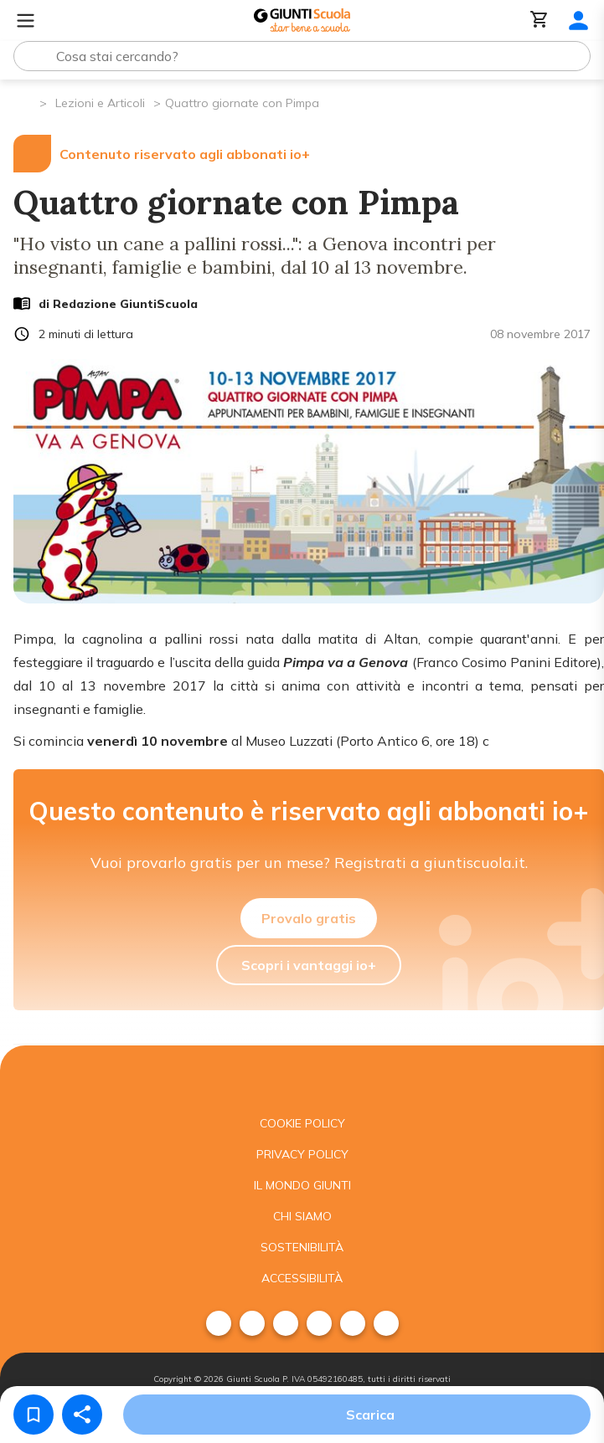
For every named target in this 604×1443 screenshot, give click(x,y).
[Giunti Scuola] (302, 20)
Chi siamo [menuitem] (302, 1216)
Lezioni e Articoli (100, 102)
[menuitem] (218, 1323)
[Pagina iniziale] (25, 101)
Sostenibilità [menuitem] (302, 1247)
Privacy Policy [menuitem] (302, 1154)
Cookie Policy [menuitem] (302, 1123)
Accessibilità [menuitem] (302, 1278)
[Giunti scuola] (302, 1076)
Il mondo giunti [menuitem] (302, 1185)
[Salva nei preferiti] (33, 1414)
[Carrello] (539, 20)
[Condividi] (82, 1414)
